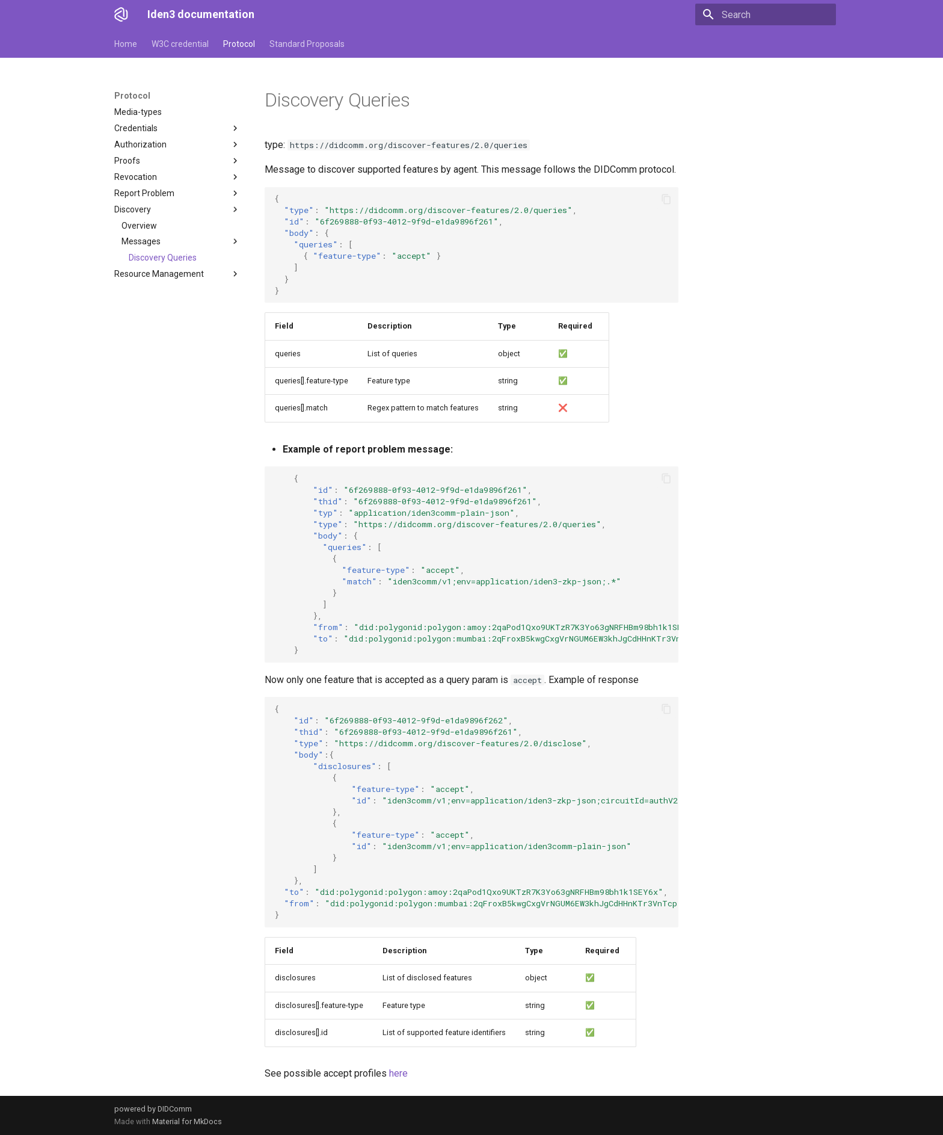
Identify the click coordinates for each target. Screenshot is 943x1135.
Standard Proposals (307, 44)
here (398, 1073)
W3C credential (180, 44)
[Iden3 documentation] (121, 14)
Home (125, 44)
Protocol (239, 44)
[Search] (765, 14)
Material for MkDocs (187, 1121)
